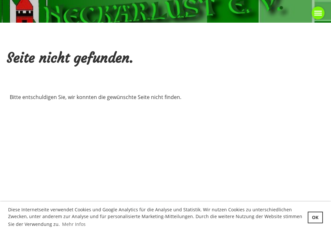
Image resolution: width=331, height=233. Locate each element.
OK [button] (315, 217)
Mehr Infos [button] (74, 224)
